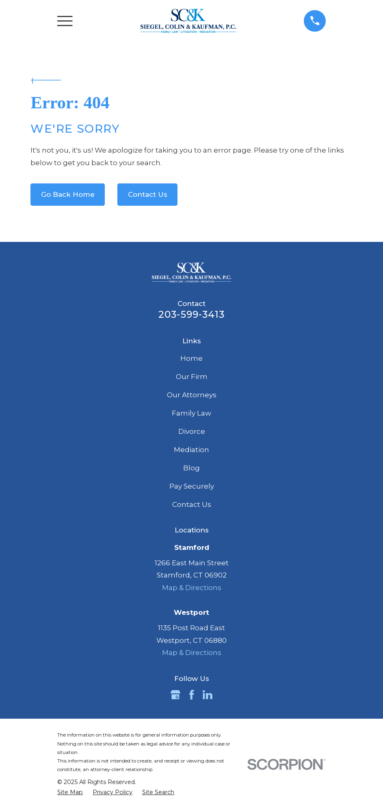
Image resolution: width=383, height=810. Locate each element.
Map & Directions (191, 588)
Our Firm (192, 377)
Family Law (191, 413)
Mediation (191, 450)
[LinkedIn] (207, 695)
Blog (191, 468)
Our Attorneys (191, 395)
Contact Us (147, 194)
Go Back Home (68, 194)
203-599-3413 (191, 314)
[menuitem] (70, 792)
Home (191, 358)
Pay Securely (191, 486)
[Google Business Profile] (175, 695)
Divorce (191, 431)
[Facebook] (192, 695)
